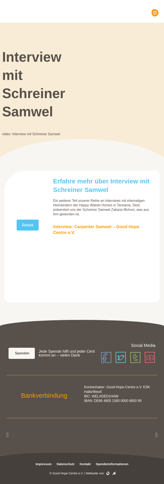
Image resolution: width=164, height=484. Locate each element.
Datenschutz (65, 464)
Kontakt (85, 464)
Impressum (44, 464)
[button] (7, 435)
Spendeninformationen (112, 464)
